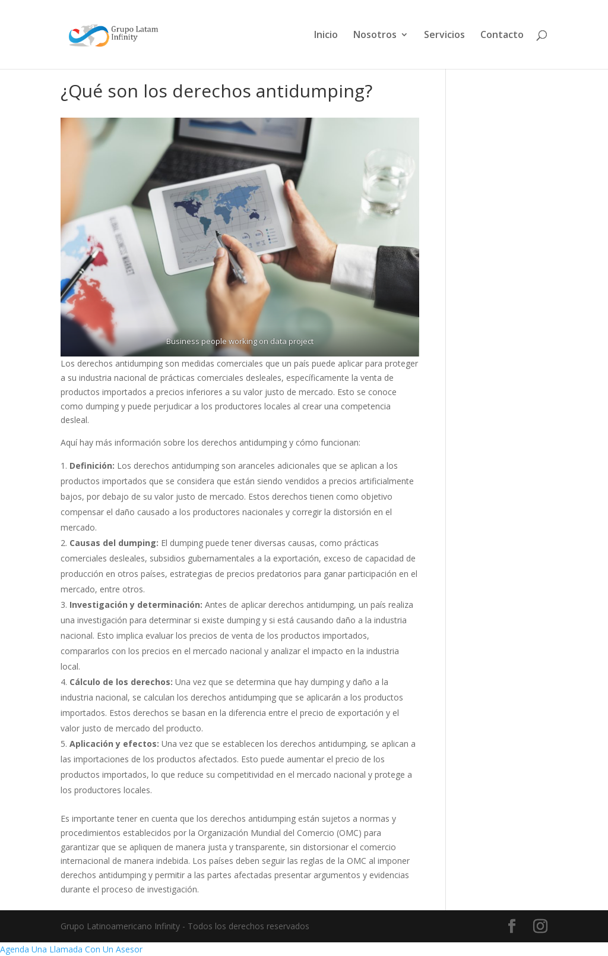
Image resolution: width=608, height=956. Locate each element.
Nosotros (375, 35)
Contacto (502, 35)
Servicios (444, 35)
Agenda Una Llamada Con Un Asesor (71, 949)
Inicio (326, 35)
